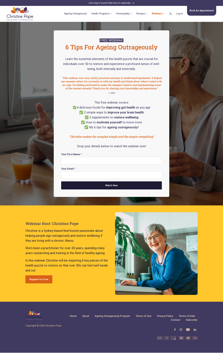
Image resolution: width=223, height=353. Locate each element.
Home (73, 316)
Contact (175, 320)
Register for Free (38, 279)
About (85, 316)
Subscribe (191, 320)
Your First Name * (71, 154)
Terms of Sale (187, 316)
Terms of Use (143, 316)
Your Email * (68, 169)
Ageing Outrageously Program (112, 316)
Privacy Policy (165, 316)
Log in (179, 13)
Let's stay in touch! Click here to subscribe (111, 3)
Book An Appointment (202, 10)
